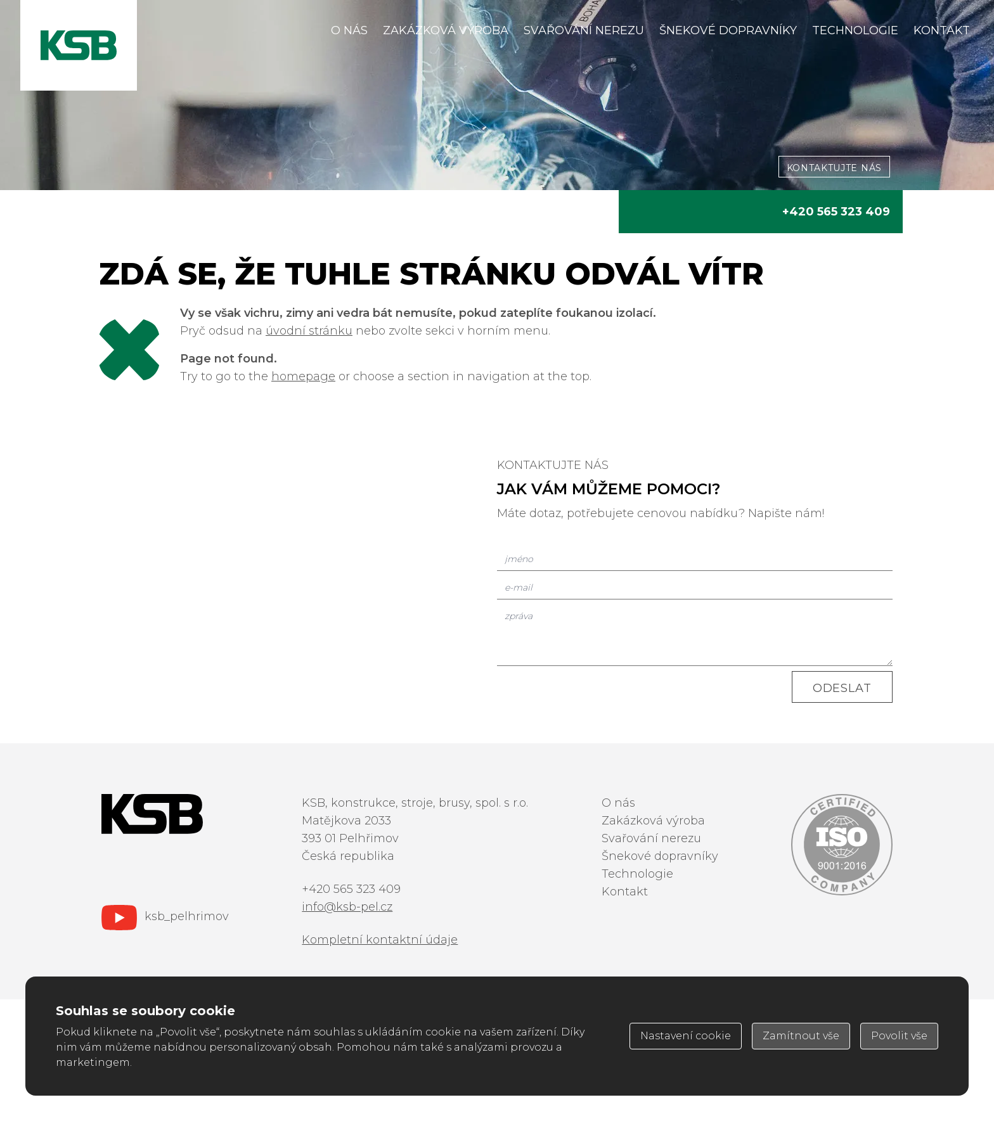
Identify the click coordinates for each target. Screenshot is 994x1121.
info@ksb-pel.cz (347, 907)
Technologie (855, 30)
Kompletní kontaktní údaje (380, 940)
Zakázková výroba (445, 30)
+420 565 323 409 (836, 212)
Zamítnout (801, 1036)
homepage (303, 376)
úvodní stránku (309, 331)
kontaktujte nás (834, 168)
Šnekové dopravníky (728, 30)
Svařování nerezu (584, 30)
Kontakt (941, 30)
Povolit (899, 1036)
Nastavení (685, 1036)
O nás (349, 30)
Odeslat (842, 688)
